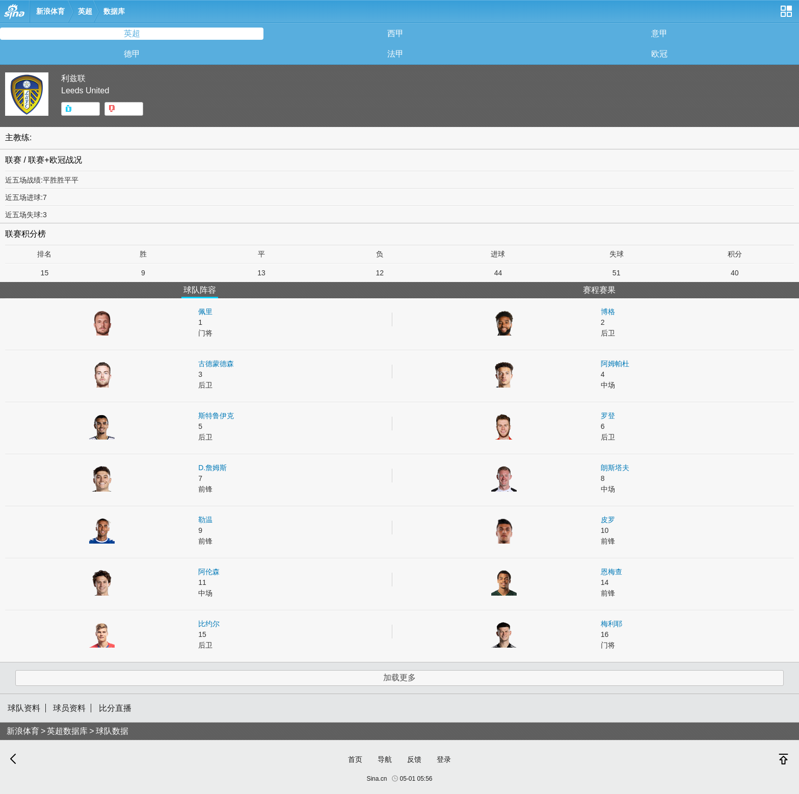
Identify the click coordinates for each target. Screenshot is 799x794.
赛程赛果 (599, 290)
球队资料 (24, 708)
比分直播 (115, 708)
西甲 (395, 33)
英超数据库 (67, 731)
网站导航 (786, 15)
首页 (355, 759)
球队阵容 (199, 290)
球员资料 (69, 708)
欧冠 (659, 53)
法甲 (395, 53)
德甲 (132, 53)
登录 (444, 759)
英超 (85, 11)
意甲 (659, 33)
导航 (385, 759)
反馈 (414, 759)
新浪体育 (50, 11)
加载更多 (399, 677)
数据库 (114, 11)
